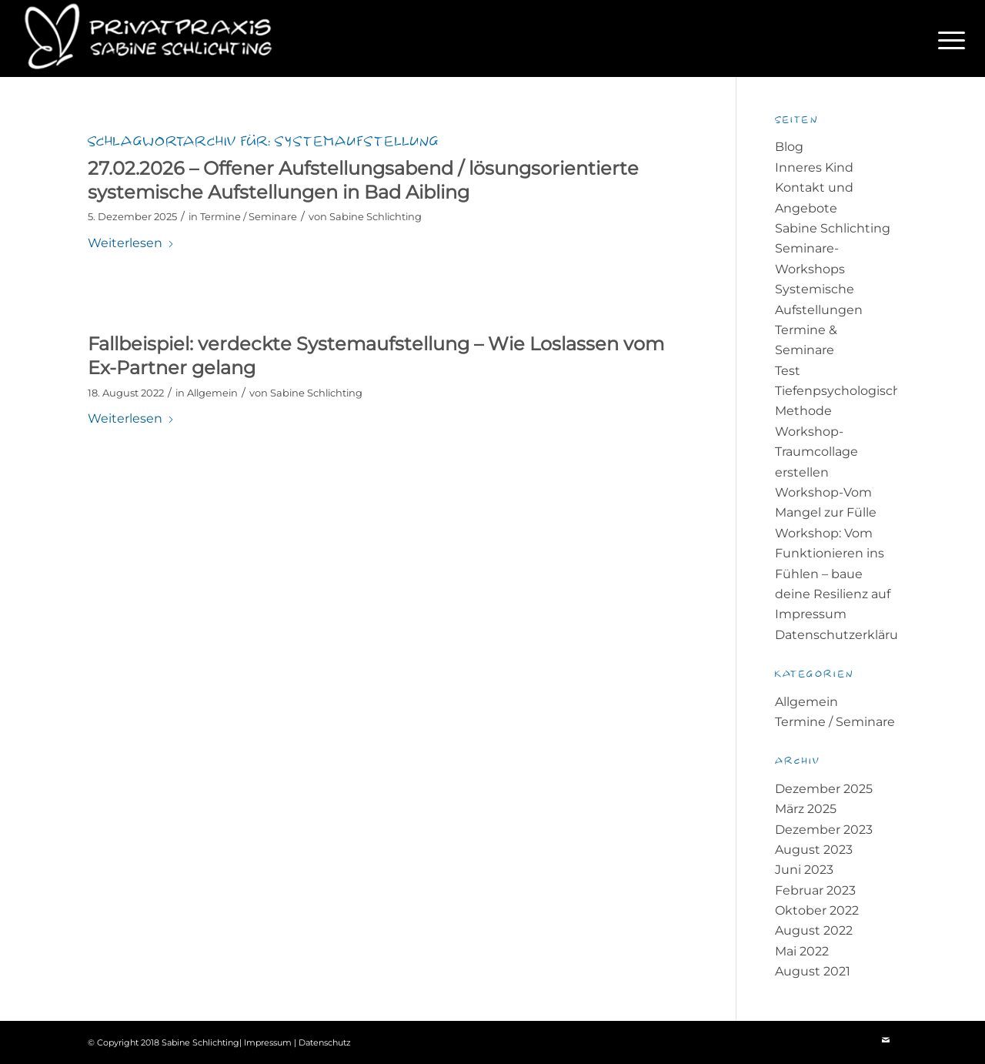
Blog (789, 146)
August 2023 (814, 849)
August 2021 (812, 971)
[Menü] (946, 38)
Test (787, 370)
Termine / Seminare (248, 216)
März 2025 (805, 808)
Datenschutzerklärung (845, 634)
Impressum (810, 614)
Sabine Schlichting (375, 216)
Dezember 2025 (824, 788)
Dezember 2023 (824, 829)
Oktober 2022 (817, 910)
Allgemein (212, 392)
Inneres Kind (814, 167)
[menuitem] (946, 38)
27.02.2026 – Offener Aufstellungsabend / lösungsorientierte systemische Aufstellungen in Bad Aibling (363, 180)
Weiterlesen (131, 243)
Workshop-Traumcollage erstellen (816, 452)
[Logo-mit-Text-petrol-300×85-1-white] (156, 38)
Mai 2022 (802, 951)
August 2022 (814, 930)
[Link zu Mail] (885, 1040)
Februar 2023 (815, 890)
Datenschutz (325, 1042)
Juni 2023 (804, 869)
